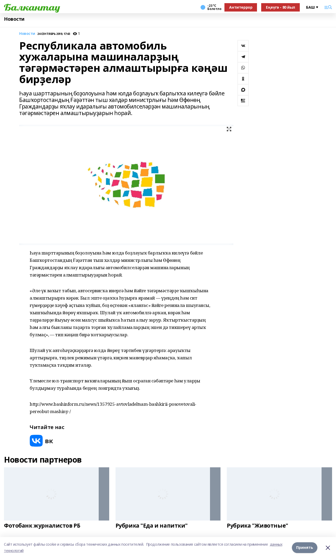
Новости (14, 19)
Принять (304, 547)
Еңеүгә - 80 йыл (280, 7)
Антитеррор (240, 7)
